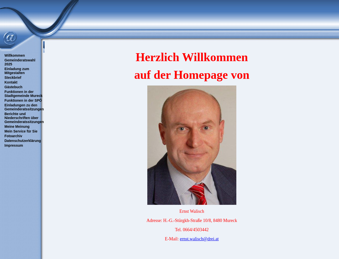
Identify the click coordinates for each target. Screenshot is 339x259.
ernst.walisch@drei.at (199, 238)
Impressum (13, 145)
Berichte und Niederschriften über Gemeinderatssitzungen (24, 118)
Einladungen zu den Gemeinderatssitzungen (24, 107)
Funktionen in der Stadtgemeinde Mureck (23, 94)
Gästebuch (13, 87)
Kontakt (10, 82)
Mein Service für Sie (20, 131)
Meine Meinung (17, 127)
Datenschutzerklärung (22, 141)
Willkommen (14, 55)
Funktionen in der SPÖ (23, 100)
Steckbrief (12, 78)
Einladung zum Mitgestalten (16, 71)
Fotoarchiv (13, 136)
